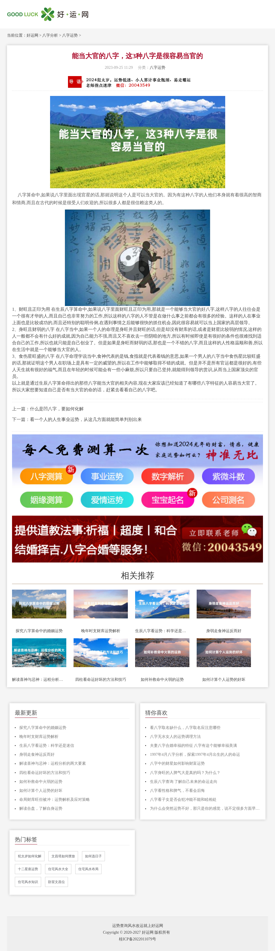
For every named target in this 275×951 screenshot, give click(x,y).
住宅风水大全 (58, 869)
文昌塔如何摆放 (63, 856)
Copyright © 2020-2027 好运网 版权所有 (136, 932)
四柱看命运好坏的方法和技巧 (100, 679)
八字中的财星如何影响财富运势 (177, 763)
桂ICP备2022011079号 (137, 939)
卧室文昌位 (56, 882)
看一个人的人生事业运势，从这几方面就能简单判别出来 (86, 419)
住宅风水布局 (88, 869)
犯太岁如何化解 (29, 856)
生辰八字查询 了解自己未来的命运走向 (184, 782)
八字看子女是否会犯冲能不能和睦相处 (183, 799)
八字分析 (50, 35)
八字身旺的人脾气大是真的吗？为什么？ (185, 773)
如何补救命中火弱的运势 (162, 679)
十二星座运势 (28, 869)
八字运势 (70, 35)
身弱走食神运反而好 (223, 631)
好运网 (32, 35)
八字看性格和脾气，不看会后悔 (177, 790)
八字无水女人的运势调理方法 (175, 737)
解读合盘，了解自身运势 (40, 808)
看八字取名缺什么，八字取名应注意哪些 (185, 728)
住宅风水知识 (28, 882)
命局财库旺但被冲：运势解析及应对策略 (54, 799)
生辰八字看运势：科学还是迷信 (162, 631)
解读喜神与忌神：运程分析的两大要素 (39, 679)
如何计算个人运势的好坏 (223, 679)
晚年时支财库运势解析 (100, 631)
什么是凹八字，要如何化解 (57, 408)
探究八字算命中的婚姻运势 (39, 631)
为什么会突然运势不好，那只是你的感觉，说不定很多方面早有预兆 (205, 808)
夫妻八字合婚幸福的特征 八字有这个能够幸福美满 (193, 745)
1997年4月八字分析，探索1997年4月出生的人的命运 (195, 754)
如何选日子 (93, 856)
